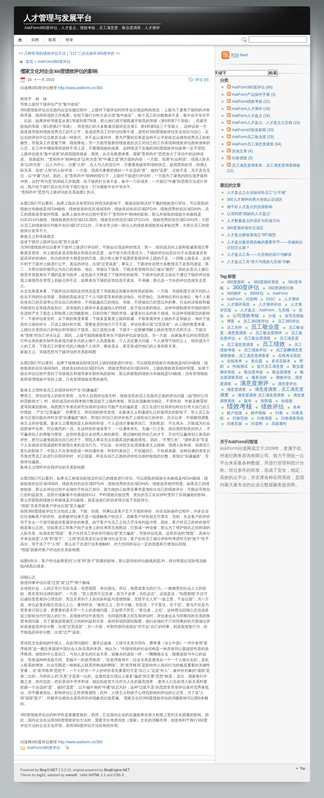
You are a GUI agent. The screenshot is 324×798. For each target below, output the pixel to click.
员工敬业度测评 (268, 333)
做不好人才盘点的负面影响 (249, 207)
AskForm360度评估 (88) (252, 87)
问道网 (256, 423)
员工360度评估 (256, 321)
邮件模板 (258, 413)
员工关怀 (234, 327)
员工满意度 (289, 338)
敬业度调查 (281, 372)
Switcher (245, 39)
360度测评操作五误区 (245, 228)
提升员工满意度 (270, 366)
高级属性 (279, 423)
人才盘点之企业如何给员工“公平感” (256, 192)
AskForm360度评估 (54, 61)
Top (302, 768)
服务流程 (259, 377)
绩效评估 (272, 406)
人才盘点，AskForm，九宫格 (265, 310)
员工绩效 (273, 344)
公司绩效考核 (246, 315)
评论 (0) (202, 79)
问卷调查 (264, 418)
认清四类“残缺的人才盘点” (249, 214)
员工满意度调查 (240, 344)
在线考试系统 (289, 355)
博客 (230, 321)
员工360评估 (288, 321)
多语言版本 (280, 361)
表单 (297, 407)
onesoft (71, 775)
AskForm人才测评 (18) (251, 109)
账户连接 (234, 413)
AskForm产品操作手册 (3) (254, 94)
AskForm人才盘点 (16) (251, 116)
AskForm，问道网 (242, 299)
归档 (35, 40)
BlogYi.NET (48, 770)
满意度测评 (254, 383)
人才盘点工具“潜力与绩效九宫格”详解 (258, 262)
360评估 (257, 293)
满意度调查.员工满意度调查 (261, 395)
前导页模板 (294, 316)
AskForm (280, 293)
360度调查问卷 (281, 288)
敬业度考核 (253, 372)
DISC (270, 299)
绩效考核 (239, 406)
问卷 (279, 413)
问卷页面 (234, 423)
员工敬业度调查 (257, 338)
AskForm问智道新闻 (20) (253, 130)
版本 (248, 401)
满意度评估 (287, 384)
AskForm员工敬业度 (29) (253, 137)
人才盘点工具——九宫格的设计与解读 (259, 254)
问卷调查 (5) (242, 158)
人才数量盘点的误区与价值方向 (253, 220)
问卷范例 (240, 418)
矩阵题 (266, 401)
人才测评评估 (270, 304)
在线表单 (234, 361)
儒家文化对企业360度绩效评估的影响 (58, 71)
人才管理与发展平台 (57, 18)
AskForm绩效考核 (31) (251, 101)
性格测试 (240, 366)
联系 (52, 40)
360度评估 (246, 287)
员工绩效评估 (255, 350)
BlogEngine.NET (116, 770)
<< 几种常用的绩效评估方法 (42, 53)
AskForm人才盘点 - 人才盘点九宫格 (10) (266, 122)
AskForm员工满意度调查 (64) (257, 144)
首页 (21, 40)
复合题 (256, 361)
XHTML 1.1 (97, 775)
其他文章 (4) (242, 151)
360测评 (234, 293)
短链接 (286, 401)
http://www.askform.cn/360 (80, 88)
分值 (272, 316)
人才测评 (291, 299)
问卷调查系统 (292, 418)
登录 (69, 40)
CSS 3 (119, 775)
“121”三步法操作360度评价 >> (94, 53)
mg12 (41, 775)
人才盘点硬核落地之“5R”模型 (251, 235)
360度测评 (236, 282)
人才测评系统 (238, 304)
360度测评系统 (266, 282)
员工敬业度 (265, 327)
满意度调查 (236, 389)
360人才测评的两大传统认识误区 (255, 199)
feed (239, 55)
